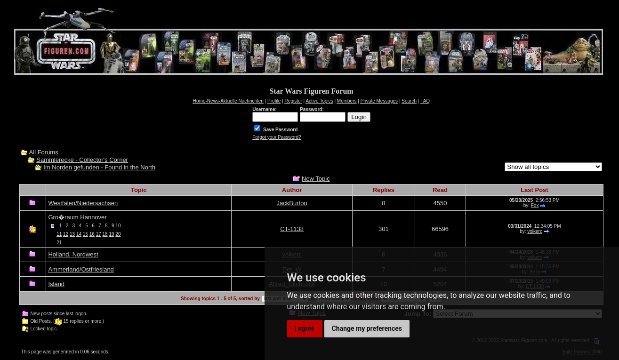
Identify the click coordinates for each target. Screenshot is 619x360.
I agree (305, 328)
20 (118, 234)
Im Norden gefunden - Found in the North (99, 167)
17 (98, 234)
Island (56, 284)
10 (118, 225)
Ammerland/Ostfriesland (80, 269)
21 (59, 242)
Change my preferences (367, 328)
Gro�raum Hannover (77, 217)
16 (92, 234)
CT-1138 (292, 228)
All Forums (43, 152)
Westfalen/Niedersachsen (83, 203)
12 (65, 234)
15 (85, 234)
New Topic (316, 178)
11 (59, 234)
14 (78, 234)
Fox (535, 205)
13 (72, 234)
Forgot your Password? (276, 137)
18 (105, 234)
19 (111, 234)
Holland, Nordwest (73, 254)
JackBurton (292, 203)
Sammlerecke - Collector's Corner (82, 159)
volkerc (534, 231)
